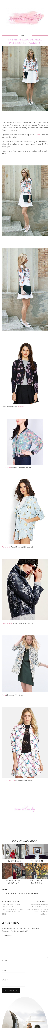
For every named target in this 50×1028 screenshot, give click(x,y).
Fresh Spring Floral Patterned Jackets (20, 893)
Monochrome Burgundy (13, 882)
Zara (4, 695)
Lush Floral (6, 468)
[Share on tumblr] (13, 889)
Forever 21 (6, 547)
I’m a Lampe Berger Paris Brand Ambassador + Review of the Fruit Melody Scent (13, 907)
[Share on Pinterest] (11, 889)
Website (5, 980)
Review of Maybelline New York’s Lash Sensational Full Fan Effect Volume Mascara (36, 907)
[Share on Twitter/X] (10, 889)
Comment (7, 936)
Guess (37, 135)
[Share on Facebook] (9, 889)
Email (5, 970)
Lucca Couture (8, 780)
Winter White (36, 861)
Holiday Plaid (13, 861)
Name (5, 961)
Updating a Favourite (36, 882)
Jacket (20, 407)
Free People (7, 623)
